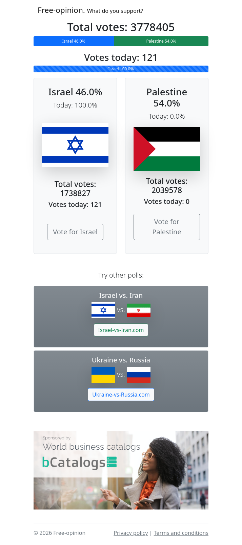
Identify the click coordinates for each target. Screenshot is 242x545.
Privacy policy (131, 533)
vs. (121, 309)
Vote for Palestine (166, 226)
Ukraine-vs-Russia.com (121, 394)
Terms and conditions (181, 533)
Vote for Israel (75, 231)
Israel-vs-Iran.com (121, 330)
